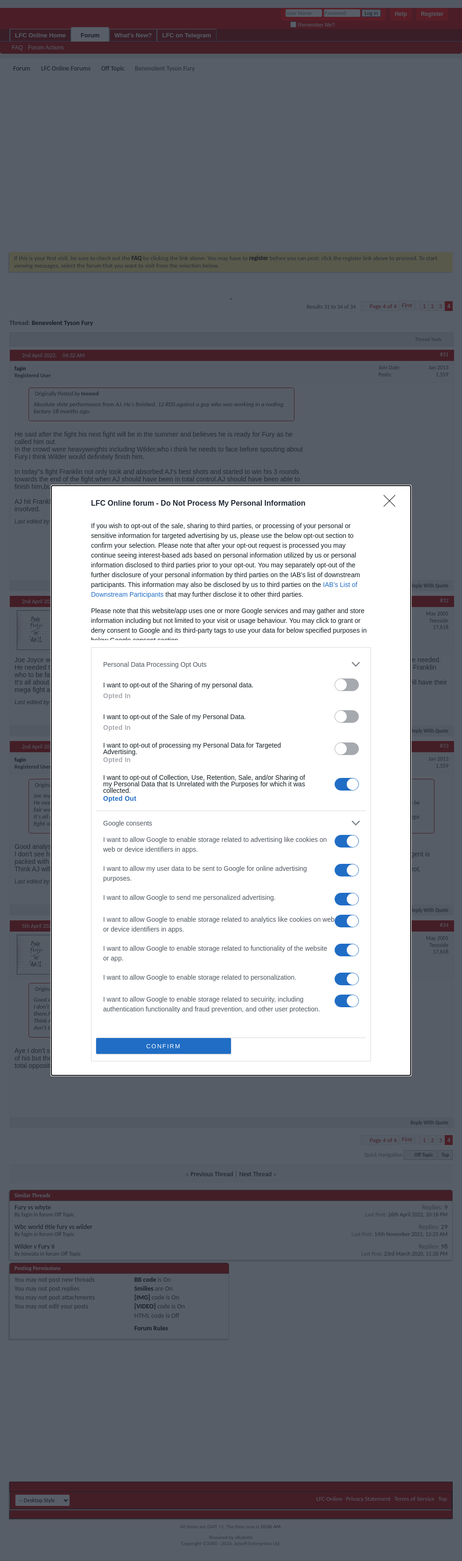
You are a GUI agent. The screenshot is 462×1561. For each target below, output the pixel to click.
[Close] (392, 504)
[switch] (347, 684)
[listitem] (231, 664)
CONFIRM (163, 1046)
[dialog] (231, 780)
